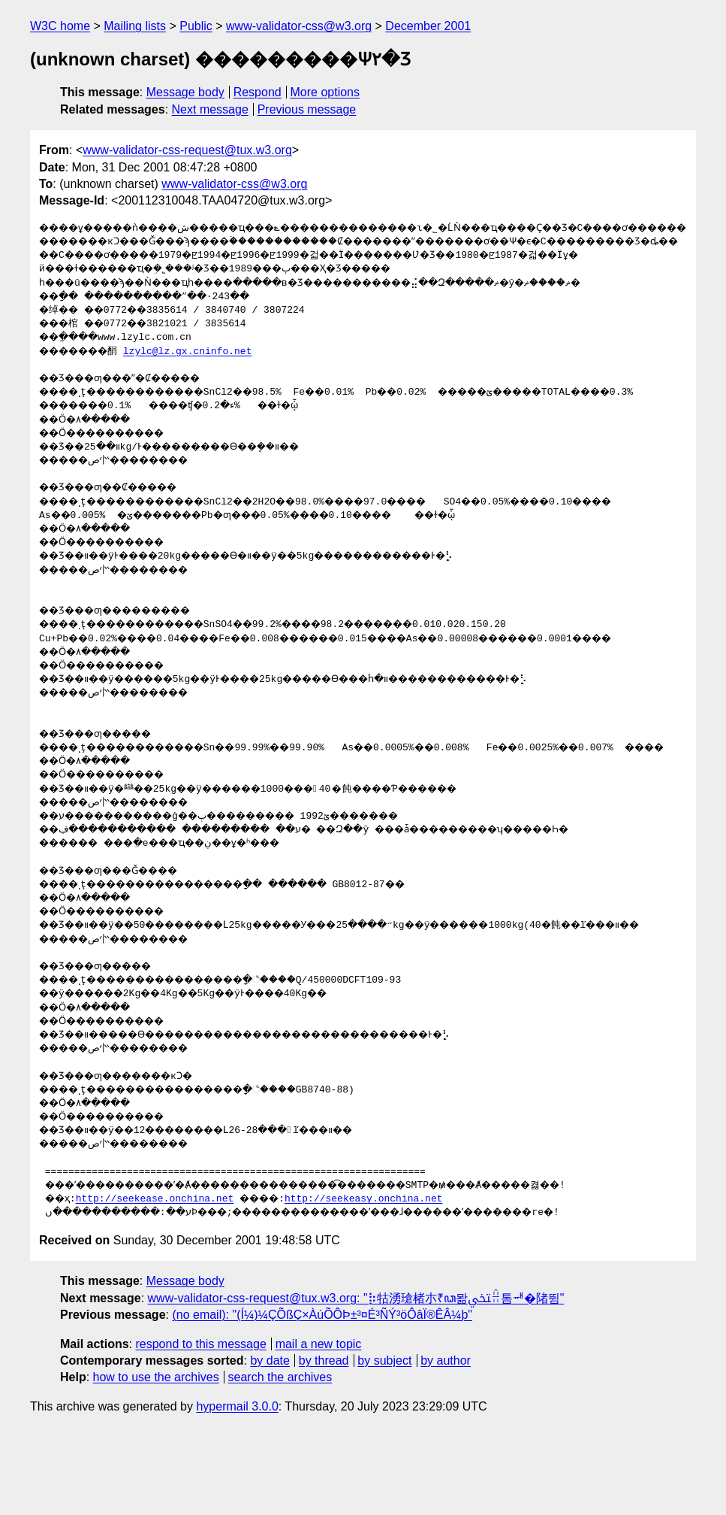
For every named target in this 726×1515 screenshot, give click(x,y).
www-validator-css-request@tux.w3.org (187, 150)
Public (195, 26)
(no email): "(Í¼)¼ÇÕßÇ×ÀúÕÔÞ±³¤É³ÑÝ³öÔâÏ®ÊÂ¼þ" (322, 1396)
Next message (210, 109)
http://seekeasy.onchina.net (376, 1281)
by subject (384, 1442)
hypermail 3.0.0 (237, 1488)
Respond (257, 92)
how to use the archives (156, 1459)
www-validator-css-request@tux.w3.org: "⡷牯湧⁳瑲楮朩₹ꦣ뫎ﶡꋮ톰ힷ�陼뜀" (356, 1380)
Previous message (307, 109)
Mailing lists (135, 26)
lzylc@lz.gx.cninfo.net (201, 379)
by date (269, 1442)
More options (325, 92)
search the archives (280, 1459)
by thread (324, 1442)
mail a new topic (319, 1426)
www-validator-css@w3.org (299, 26)
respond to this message (200, 1426)
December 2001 (428, 26)
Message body (185, 92)
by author (445, 1442)
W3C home (60, 26)
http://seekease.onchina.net (159, 1281)
